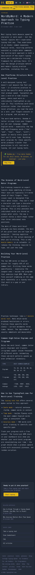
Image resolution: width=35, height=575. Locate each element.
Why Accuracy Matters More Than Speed (17, 517)
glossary (24, 556)
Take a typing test (10, 531)
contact (4, 566)
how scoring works (8, 564)
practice (11, 556)
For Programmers (20, 561)
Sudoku (4, 569)
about (18, 564)
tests (4, 556)
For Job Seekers (7, 561)
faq (28, 564)
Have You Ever (27, 566)
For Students (23, 558)
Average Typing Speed (9, 558)
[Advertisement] (17, 300)
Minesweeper (12, 569)
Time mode (7, 413)
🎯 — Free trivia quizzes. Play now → (16, 7)
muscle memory (7, 242)
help (23, 564)
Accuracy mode (9, 422)
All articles (7, 543)
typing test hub (12, 400)
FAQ (4, 539)
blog (30, 556)
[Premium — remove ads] (20, 2)
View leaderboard (9, 535)
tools (17, 556)
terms (18, 566)
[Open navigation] (16, 3)
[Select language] (29, 3)
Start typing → (10, 494)
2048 (19, 569)
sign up (9, 3)
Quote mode (8, 407)
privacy (12, 566)
